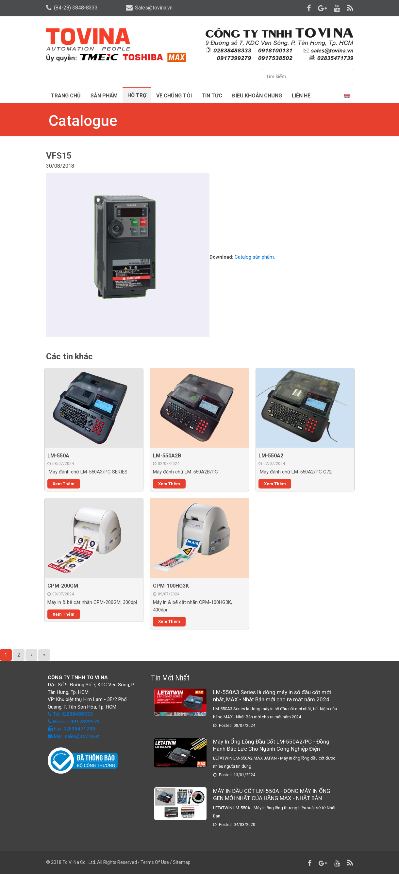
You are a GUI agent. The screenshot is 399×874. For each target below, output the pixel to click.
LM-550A (58, 456)
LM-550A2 (270, 456)
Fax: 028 (71, 729)
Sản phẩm (104, 96)
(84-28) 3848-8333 (72, 8)
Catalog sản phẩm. (255, 257)
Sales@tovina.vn (149, 8)
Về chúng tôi (174, 96)
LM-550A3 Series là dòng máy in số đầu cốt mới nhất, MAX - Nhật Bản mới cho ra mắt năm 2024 (272, 696)
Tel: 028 (73, 714)
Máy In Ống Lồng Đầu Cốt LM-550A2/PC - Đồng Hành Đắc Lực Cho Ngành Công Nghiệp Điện (271, 745)
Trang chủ (66, 96)
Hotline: (76, 722)
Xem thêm (64, 483)
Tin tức (212, 96)
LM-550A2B (167, 456)
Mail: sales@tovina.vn (74, 736)
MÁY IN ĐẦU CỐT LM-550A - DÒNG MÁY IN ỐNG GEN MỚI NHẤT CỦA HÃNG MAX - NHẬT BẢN (271, 794)
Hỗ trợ (136, 95)
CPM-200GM (62, 586)
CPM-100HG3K (171, 586)
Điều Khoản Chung (257, 96)
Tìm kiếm (346, 77)
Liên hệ (301, 96)
